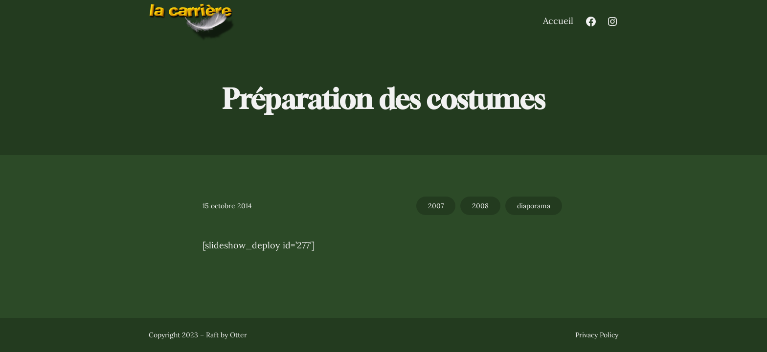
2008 (480, 205)
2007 (436, 205)
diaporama (533, 205)
